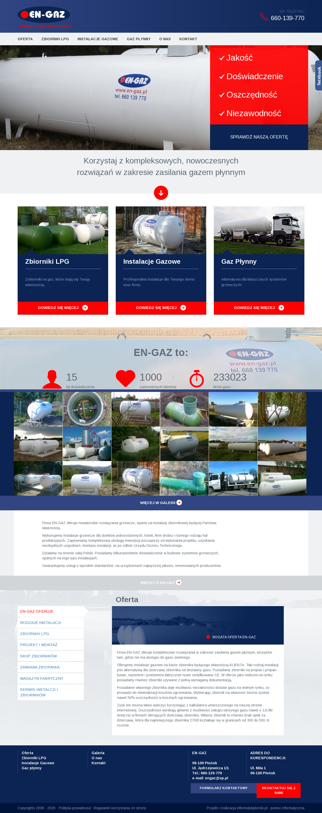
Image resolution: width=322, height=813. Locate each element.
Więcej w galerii (161, 503)
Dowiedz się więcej (58, 307)
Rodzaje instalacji (40, 622)
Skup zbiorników (38, 656)
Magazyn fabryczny (41, 678)
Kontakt (188, 39)
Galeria (98, 753)
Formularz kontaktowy (224, 788)
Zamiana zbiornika (40, 667)
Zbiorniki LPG (55, 39)
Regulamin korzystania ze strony (120, 808)
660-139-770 (287, 18)
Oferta (25, 39)
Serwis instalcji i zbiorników (39, 692)
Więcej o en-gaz (161, 582)
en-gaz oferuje (36, 611)
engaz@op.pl (216, 778)
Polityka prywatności (75, 808)
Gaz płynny (139, 39)
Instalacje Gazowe (97, 39)
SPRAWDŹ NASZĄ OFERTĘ (259, 137)
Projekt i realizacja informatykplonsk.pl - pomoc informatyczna (255, 808)
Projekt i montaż (38, 645)
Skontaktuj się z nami (279, 790)
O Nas (165, 39)
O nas (97, 758)
